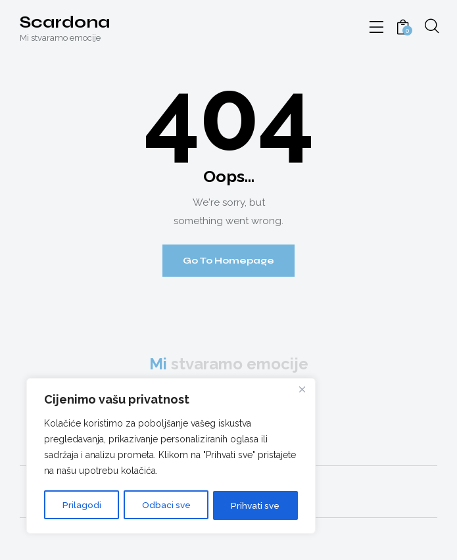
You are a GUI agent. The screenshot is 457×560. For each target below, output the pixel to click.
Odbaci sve (164, 505)
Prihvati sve (255, 505)
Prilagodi (80, 505)
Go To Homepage (228, 260)
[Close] (302, 391)
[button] (376, 27)
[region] (171, 457)
